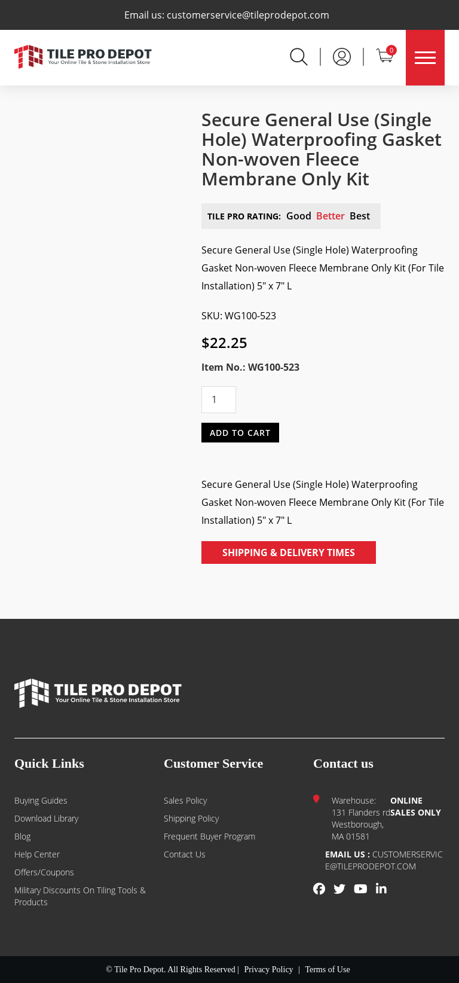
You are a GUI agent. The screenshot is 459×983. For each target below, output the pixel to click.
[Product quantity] (218, 399)
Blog (22, 836)
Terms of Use (327, 969)
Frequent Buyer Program (209, 836)
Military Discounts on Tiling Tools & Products (80, 896)
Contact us (185, 854)
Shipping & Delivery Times (288, 552)
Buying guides (41, 800)
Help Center (37, 854)
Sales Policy (185, 800)
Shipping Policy (191, 818)
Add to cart (240, 432)
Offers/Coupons (44, 872)
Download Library (46, 818)
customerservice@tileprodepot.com (248, 15)
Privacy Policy (268, 969)
